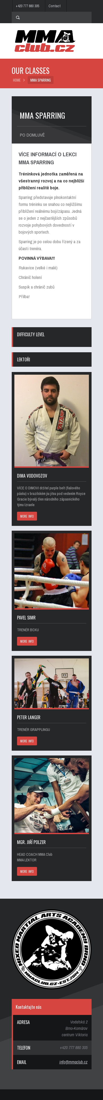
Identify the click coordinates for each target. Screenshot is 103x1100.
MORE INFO (27, 516)
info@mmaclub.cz (73, 1062)
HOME (16, 80)
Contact (54, 5)
